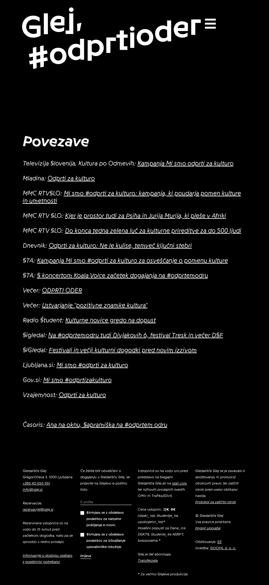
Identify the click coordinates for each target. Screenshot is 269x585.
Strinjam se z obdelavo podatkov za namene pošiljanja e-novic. (102, 519)
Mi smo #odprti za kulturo (92, 365)
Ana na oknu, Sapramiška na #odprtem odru (106, 425)
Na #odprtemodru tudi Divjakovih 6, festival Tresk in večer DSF (135, 335)
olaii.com (179, 483)
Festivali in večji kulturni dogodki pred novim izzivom (123, 350)
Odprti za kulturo (71, 179)
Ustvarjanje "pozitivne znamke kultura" (95, 305)
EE (219, 542)
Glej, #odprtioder (111, 38)
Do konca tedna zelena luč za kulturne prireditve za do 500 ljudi (153, 231)
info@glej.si (33, 489)
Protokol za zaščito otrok (215, 502)
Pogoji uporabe (207, 528)
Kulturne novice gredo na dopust (110, 320)
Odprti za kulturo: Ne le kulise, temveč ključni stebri (120, 246)
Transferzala (148, 560)
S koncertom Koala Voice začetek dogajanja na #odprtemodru (122, 276)
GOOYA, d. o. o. (223, 548)
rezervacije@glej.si (38, 509)
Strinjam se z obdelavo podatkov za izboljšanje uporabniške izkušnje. (102, 540)
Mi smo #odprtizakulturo (77, 380)
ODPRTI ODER (62, 291)
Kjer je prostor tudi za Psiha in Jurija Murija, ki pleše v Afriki (145, 216)
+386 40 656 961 (36, 483)
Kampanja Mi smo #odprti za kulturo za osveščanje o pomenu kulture (132, 261)
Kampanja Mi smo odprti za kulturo (185, 164)
